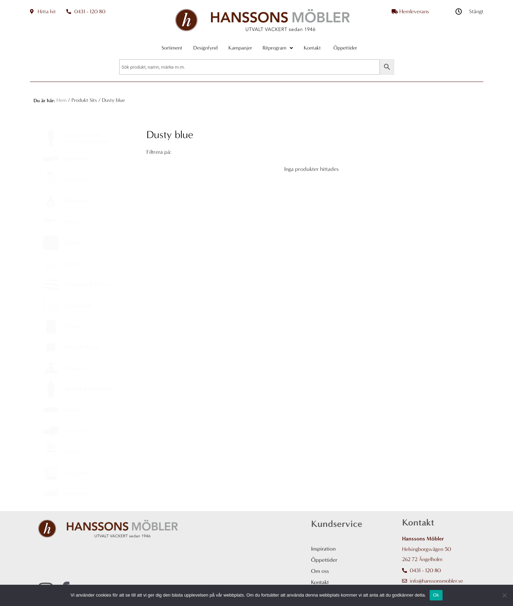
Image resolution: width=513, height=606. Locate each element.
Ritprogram (281, 48)
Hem (61, 100)
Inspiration (323, 548)
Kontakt (318, 48)
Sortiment (165, 48)
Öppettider (324, 559)
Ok (436, 595)
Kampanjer (240, 48)
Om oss (320, 571)
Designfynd (202, 48)
